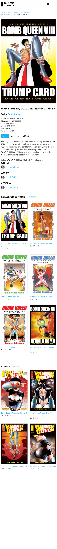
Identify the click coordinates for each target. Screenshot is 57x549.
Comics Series (13, 13)
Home (3, 13)
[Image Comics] (7, 4)
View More (31, 197)
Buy (5, 136)
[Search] (48, 4)
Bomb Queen (25, 13)
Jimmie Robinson (13, 167)
